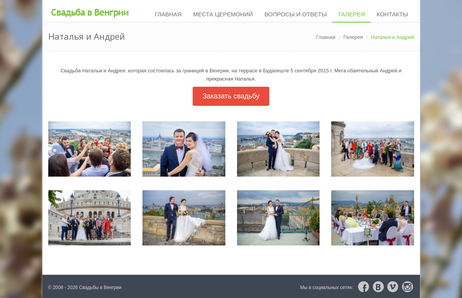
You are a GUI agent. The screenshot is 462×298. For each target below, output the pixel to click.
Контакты (392, 14)
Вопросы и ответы (296, 14)
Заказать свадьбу (231, 96)
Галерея (351, 14)
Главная (168, 14)
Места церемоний (223, 14)
